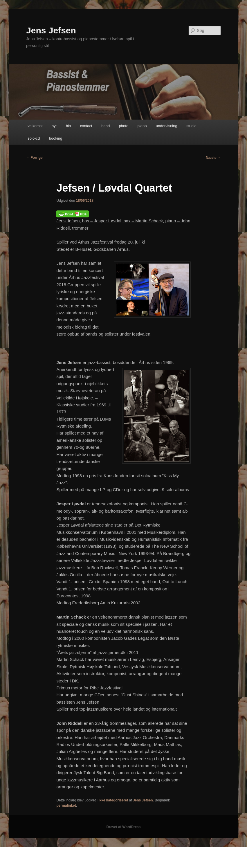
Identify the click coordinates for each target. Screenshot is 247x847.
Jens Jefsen (51, 30)
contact (86, 126)
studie (191, 126)
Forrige (34, 158)
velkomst (35, 126)
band (105, 126)
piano (142, 126)
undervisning (166, 126)
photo (124, 126)
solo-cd (34, 138)
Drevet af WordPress (124, 827)
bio (68, 126)
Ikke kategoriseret (113, 800)
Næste (213, 158)
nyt (54, 126)
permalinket (66, 805)
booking (55, 138)
